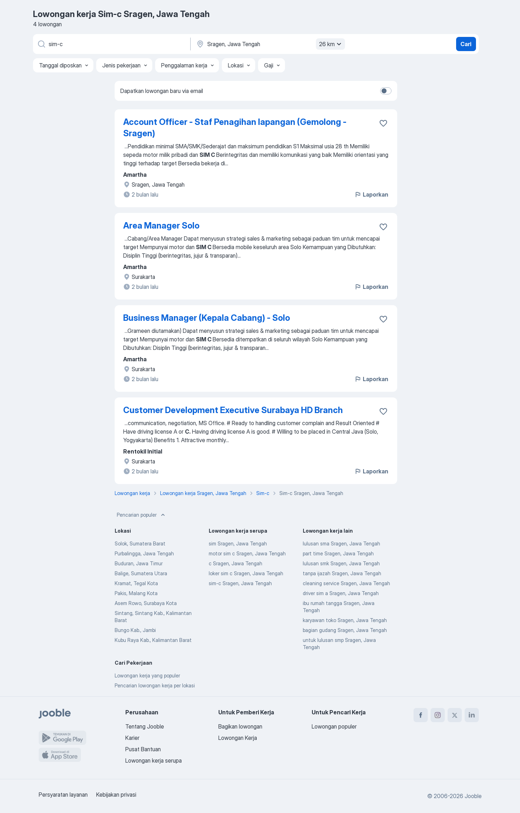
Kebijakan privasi (116, 794)
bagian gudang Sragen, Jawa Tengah (345, 630)
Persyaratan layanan (63, 794)
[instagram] (438, 715)
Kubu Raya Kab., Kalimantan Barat (153, 640)
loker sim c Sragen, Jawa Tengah (246, 573)
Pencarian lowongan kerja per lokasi (155, 685)
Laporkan (371, 194)
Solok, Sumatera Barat (140, 543)
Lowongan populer (334, 726)
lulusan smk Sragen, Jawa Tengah (341, 563)
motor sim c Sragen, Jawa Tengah (247, 553)
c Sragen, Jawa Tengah (235, 563)
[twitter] (455, 715)
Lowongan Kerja (237, 737)
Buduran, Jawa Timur (139, 563)
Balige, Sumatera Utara (141, 573)
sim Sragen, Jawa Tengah (238, 543)
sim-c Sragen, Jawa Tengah (240, 583)
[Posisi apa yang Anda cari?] (111, 44)
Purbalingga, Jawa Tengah (144, 553)
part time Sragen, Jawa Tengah (338, 553)
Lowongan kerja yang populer (147, 675)
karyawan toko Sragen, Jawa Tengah (345, 620)
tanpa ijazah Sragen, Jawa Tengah (342, 573)
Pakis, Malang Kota (136, 593)
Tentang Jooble (144, 726)
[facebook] (421, 715)
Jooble (473, 796)
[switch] (386, 90)
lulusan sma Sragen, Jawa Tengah (341, 543)
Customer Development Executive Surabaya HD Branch (233, 410)
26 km (331, 44)
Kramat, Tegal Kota (136, 583)
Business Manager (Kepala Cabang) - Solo (206, 318)
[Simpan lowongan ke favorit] (383, 123)
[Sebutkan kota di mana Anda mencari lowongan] (270, 44)
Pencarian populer (141, 514)
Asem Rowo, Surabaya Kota (146, 603)
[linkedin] (472, 715)
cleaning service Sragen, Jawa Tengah (346, 583)
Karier (132, 737)
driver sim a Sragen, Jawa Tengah (341, 593)
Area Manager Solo (161, 225)
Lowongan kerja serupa (153, 760)
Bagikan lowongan (240, 726)
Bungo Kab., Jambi (135, 630)
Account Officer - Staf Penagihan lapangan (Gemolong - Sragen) (234, 127)
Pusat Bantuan (143, 749)
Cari (465, 44)
